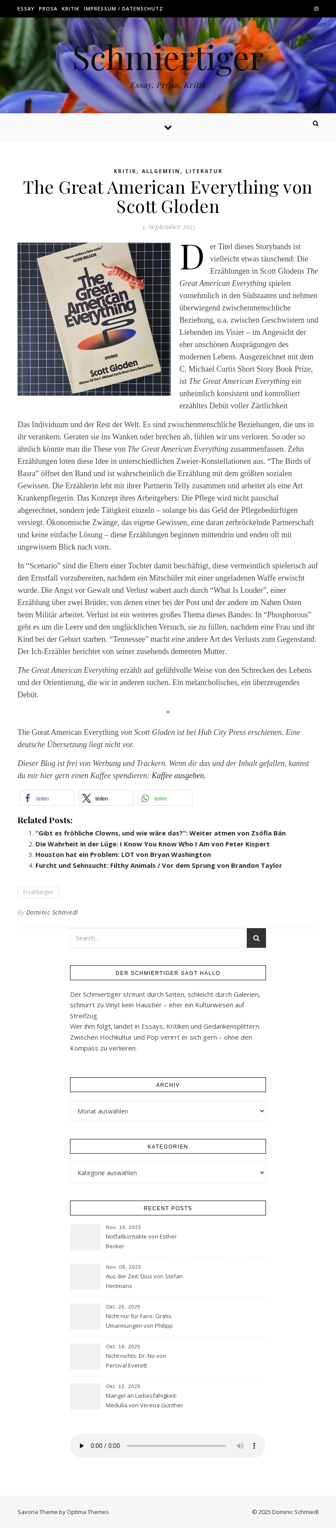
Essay (26, 8)
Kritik (71, 8)
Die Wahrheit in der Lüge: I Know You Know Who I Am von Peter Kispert (152, 843)
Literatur (204, 171)
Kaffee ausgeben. (179, 775)
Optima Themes (88, 1512)
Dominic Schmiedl (52, 912)
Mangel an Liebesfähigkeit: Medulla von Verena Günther (144, 1400)
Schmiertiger (168, 56)
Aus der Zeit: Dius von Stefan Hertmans (144, 1281)
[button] (47, 798)
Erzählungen (38, 892)
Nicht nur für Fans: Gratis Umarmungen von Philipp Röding (139, 1321)
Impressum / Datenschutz (123, 8)
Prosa (48, 8)
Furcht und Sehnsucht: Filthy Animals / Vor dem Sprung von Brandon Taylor (158, 865)
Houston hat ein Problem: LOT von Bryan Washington (123, 854)
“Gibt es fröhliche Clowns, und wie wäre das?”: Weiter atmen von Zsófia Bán (160, 832)
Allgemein (161, 171)
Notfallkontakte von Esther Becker (141, 1241)
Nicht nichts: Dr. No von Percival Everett (136, 1360)
